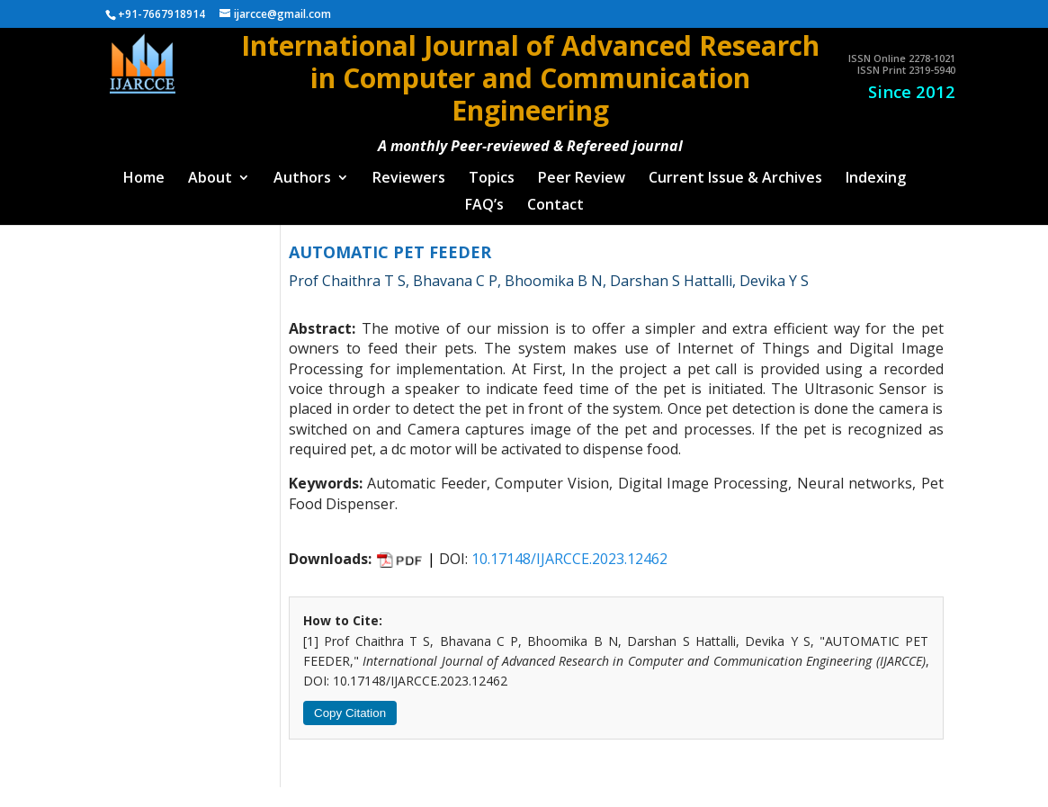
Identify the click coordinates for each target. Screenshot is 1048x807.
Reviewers (408, 171)
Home (144, 171)
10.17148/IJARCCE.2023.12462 (569, 550)
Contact (555, 198)
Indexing (876, 171)
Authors (302, 171)
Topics (492, 171)
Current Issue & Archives (735, 171)
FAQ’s (484, 198)
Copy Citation (350, 705)
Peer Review (581, 171)
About (210, 171)
